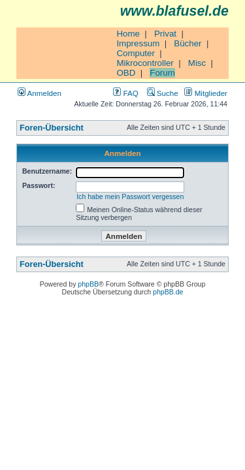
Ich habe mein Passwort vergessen (130, 196)
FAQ (125, 93)
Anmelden (39, 93)
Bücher (187, 43)
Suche (162, 93)
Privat (165, 34)
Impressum (137, 43)
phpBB (88, 284)
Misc (197, 63)
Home (128, 34)
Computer (135, 53)
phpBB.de (168, 292)
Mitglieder (205, 93)
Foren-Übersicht (52, 128)
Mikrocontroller (144, 63)
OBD (125, 73)
